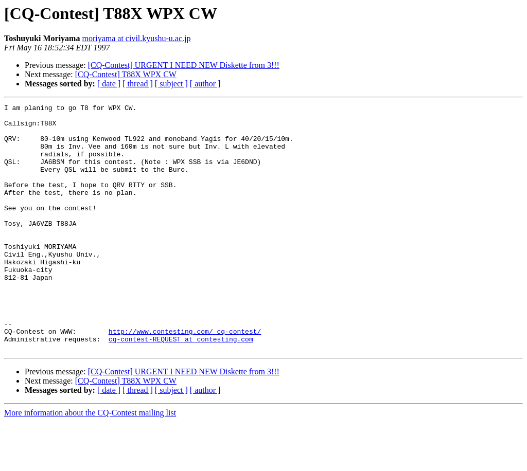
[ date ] (108, 83)
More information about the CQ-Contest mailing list (90, 462)
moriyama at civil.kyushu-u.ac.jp (136, 38)
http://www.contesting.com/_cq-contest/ (185, 377)
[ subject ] (171, 83)
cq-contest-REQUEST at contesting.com (181, 386)
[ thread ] (137, 83)
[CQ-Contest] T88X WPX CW (126, 74)
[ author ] (205, 83)
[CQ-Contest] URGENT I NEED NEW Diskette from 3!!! (183, 65)
